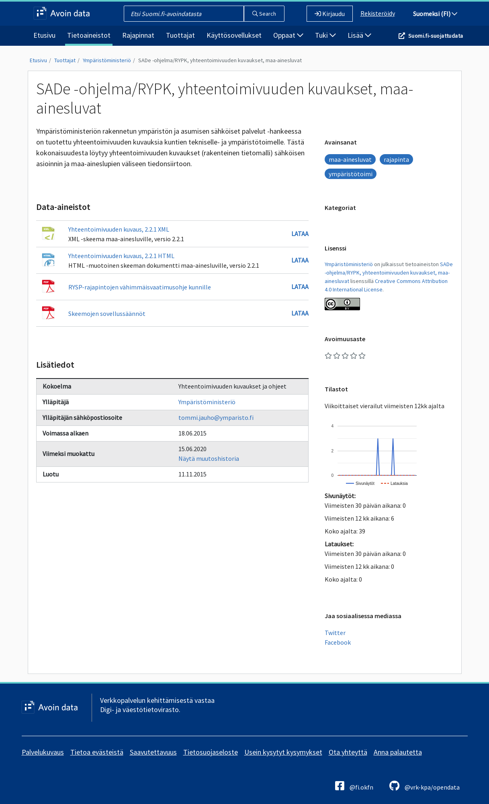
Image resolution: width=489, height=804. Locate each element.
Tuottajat (180, 35)
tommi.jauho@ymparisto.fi (216, 417)
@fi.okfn (354, 785)
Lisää (359, 35)
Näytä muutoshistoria (208, 458)
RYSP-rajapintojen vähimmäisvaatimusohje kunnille (139, 287)
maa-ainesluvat (350, 159)
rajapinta (396, 159)
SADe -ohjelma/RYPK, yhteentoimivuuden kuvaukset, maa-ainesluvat (220, 60)
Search (264, 13)
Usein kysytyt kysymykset (283, 752)
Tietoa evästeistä (96, 752)
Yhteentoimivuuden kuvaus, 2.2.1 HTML (121, 256)
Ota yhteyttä (348, 752)
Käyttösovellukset (234, 35)
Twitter (335, 633)
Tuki (325, 35)
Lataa (300, 234)
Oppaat (288, 35)
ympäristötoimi (350, 174)
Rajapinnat (138, 35)
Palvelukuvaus (43, 752)
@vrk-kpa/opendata (424, 785)
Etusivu (44, 35)
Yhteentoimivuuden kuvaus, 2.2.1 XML (118, 229)
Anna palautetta (398, 752)
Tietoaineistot (88, 35)
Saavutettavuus (153, 752)
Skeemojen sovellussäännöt (106, 313)
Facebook (338, 642)
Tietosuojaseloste (210, 752)
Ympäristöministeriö (107, 60)
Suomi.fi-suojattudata (435, 35)
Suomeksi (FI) (435, 14)
